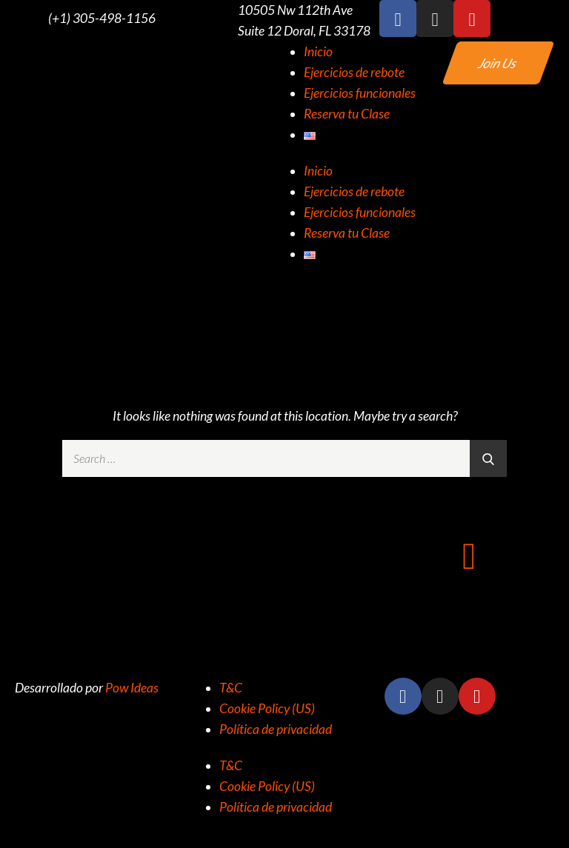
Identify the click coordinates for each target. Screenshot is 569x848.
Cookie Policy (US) (267, 708)
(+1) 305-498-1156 (102, 18)
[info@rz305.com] (469, 554)
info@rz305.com (469, 600)
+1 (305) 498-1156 (100, 600)
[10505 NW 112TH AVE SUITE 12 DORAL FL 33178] (284, 554)
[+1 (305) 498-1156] (100, 554)
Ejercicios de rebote (354, 72)
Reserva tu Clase (347, 113)
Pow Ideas (132, 687)
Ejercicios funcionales (360, 93)
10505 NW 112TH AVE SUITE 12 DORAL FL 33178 (284, 620)
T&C (230, 687)
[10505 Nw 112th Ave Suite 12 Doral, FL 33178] (208, 20)
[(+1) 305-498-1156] (18, 18)
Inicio (318, 51)
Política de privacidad (275, 729)
